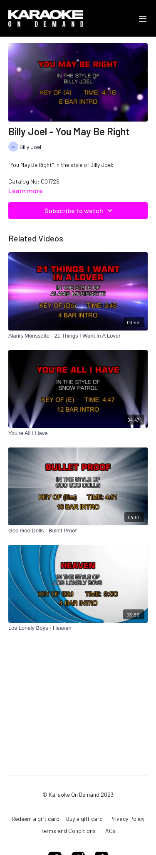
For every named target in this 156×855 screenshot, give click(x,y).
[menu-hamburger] (143, 18)
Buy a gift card (84, 818)
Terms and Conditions (68, 830)
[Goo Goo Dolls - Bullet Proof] (78, 531)
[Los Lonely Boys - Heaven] (78, 628)
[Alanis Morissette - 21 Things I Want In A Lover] (78, 336)
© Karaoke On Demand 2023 (78, 795)
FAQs (109, 830)
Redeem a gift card (35, 818)
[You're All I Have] (78, 433)
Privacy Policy (126, 818)
